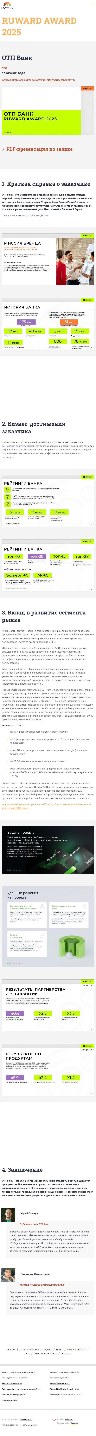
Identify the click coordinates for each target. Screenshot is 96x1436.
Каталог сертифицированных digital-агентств (18, 1372)
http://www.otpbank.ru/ (61, 80)
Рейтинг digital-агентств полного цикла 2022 (66, 1394)
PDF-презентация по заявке (37, 149)
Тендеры (47, 1349)
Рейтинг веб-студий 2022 (59, 1378)
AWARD (70, 1349)
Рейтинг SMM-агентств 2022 (60, 1383)
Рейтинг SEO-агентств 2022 (12, 1383)
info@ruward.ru (26, 1419)
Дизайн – (65, 1419)
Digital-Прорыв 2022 (9, 1400)
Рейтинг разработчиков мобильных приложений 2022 (22, 1389)
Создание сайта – (67, 1423)
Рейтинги (12, 1349)
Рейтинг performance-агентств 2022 (15, 1378)
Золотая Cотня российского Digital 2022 (64, 1372)
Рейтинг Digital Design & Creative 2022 (64, 1389)
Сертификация (30, 1349)
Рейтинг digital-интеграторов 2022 (14, 1394)
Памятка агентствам (45, 1353)
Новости (82, 1349)
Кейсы (59, 1349)
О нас (27, 1353)
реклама (66, 1353)
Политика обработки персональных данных (19, 1425)
